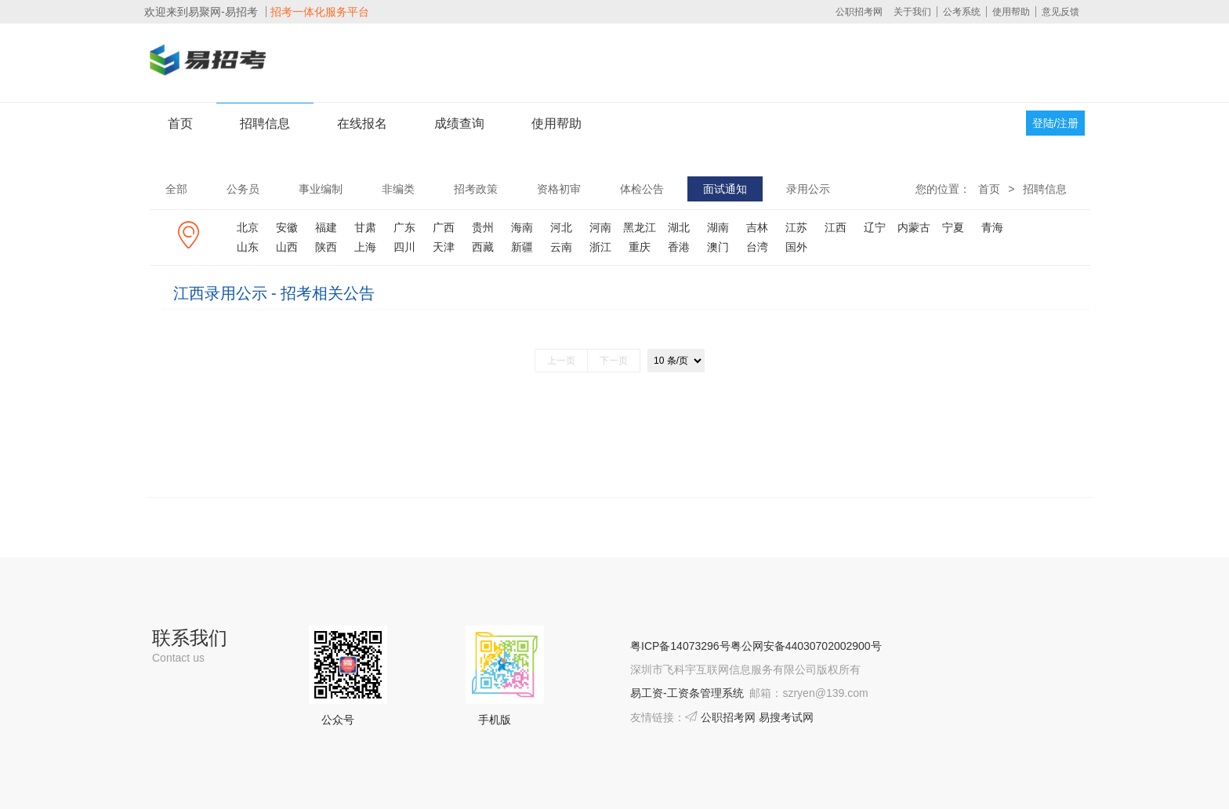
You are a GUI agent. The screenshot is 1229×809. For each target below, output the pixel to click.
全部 (176, 189)
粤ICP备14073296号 (680, 646)
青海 (992, 227)
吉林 (757, 227)
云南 (561, 247)
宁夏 (953, 227)
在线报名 (362, 123)
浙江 (600, 247)
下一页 (614, 360)
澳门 (718, 247)
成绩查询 (459, 123)
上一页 (561, 360)
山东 (248, 247)
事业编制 (321, 189)
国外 (796, 247)
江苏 (796, 227)
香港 (679, 247)
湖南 (718, 227)
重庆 (640, 247)
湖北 (679, 227)
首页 (180, 123)
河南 (600, 227)
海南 (522, 227)
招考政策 (476, 189)
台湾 (757, 247)
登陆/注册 (1055, 123)
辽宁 (875, 227)
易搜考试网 (786, 717)
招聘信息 (265, 123)
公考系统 (962, 11)
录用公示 (808, 189)
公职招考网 (859, 11)
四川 (404, 247)
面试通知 (725, 189)
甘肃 (365, 227)
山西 (287, 247)
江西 (836, 227)
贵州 (483, 227)
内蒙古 (913, 227)
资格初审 (559, 189)
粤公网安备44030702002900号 (806, 646)
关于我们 (912, 11)
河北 (561, 227)
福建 (326, 227)
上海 (365, 247)
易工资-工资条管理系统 (687, 693)
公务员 (243, 189)
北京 (248, 227)
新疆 (522, 247)
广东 (404, 227)
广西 (444, 227)
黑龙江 (639, 227)
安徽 (287, 227)
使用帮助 (1011, 11)
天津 (444, 247)
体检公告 (642, 189)
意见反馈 (1060, 11)
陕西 (326, 247)
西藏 (483, 247)
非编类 (398, 189)
